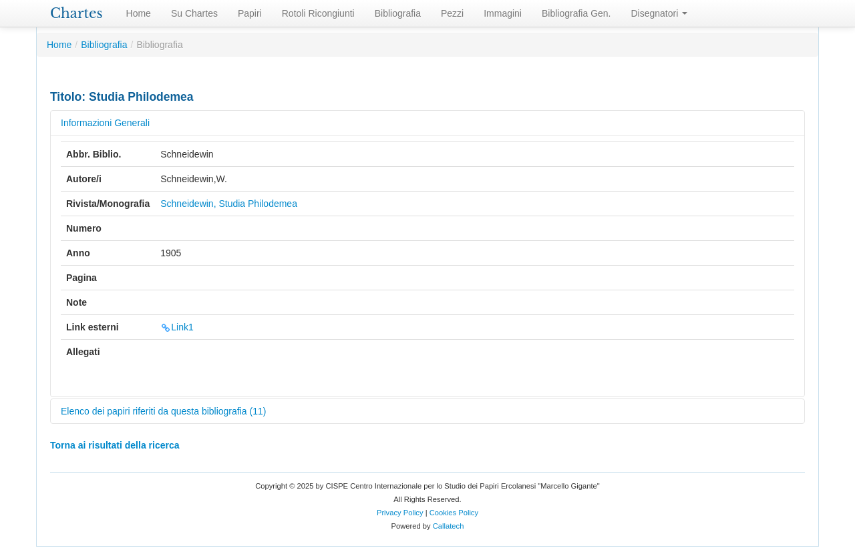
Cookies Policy (454, 513)
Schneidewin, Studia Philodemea (228, 203)
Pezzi (452, 13)
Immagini (503, 13)
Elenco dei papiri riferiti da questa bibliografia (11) (163, 411)
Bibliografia (398, 13)
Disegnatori (659, 13)
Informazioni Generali (105, 122)
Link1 (176, 327)
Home (138, 13)
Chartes (76, 13)
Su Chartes (194, 13)
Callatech (448, 526)
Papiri (250, 13)
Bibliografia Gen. (576, 13)
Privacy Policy (400, 513)
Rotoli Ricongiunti (318, 13)
